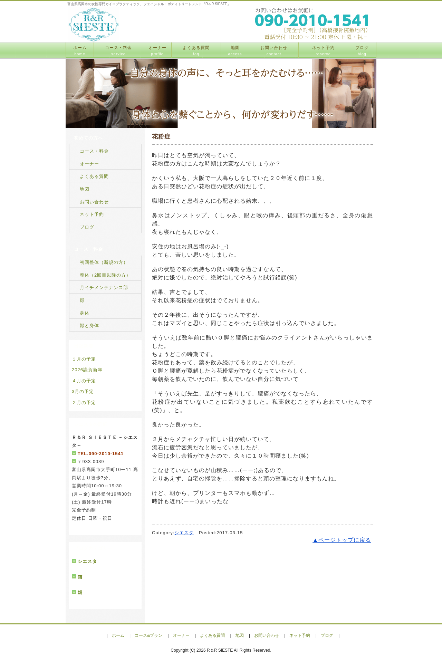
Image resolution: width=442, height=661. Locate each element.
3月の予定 (83, 391)
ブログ (362, 50)
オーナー (157, 50)
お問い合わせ (273, 50)
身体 (84, 313)
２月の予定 (84, 402)
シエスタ (184, 532)
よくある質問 (196, 50)
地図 (235, 50)
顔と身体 (89, 325)
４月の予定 (84, 380)
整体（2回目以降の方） (105, 275)
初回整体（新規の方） (104, 262)
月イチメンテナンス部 (104, 287)
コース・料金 (118, 50)
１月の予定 (84, 359)
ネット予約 (323, 50)
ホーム (80, 50)
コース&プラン (148, 635)
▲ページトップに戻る (342, 540)
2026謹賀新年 (87, 369)
